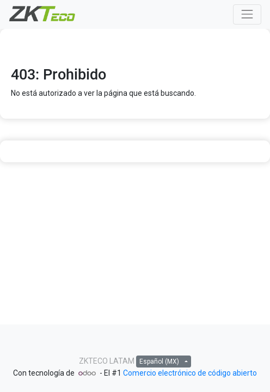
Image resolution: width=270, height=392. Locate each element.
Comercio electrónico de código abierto (190, 373)
